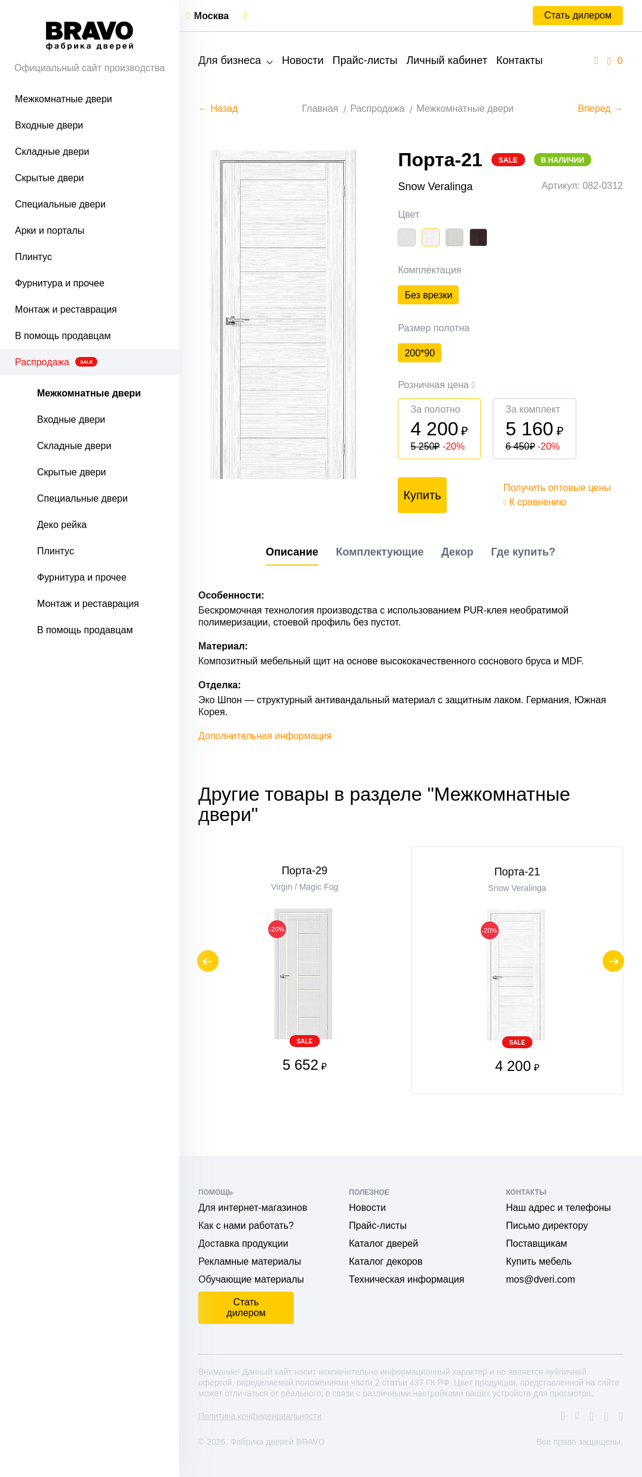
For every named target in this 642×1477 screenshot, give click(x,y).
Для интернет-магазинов (252, 1208)
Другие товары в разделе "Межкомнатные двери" (384, 833)
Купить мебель (539, 1261)
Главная (320, 108)
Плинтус (33, 257)
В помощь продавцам (62, 336)
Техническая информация (406, 1279)
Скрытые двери (49, 178)
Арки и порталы (49, 230)
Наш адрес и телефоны (558, 1208)
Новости (303, 60)
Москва (211, 16)
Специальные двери (60, 204)
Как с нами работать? (246, 1225)
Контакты (519, 60)
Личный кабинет (446, 60)
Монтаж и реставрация (66, 309)
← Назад (218, 108)
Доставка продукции (243, 1243)
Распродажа (56, 362)
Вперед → (600, 108)
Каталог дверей (383, 1243)
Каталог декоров (385, 1261)
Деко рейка (62, 525)
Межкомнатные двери (63, 99)
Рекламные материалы (249, 1261)
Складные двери (52, 152)
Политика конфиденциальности (260, 1416)
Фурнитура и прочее (60, 283)
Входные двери (49, 125)
